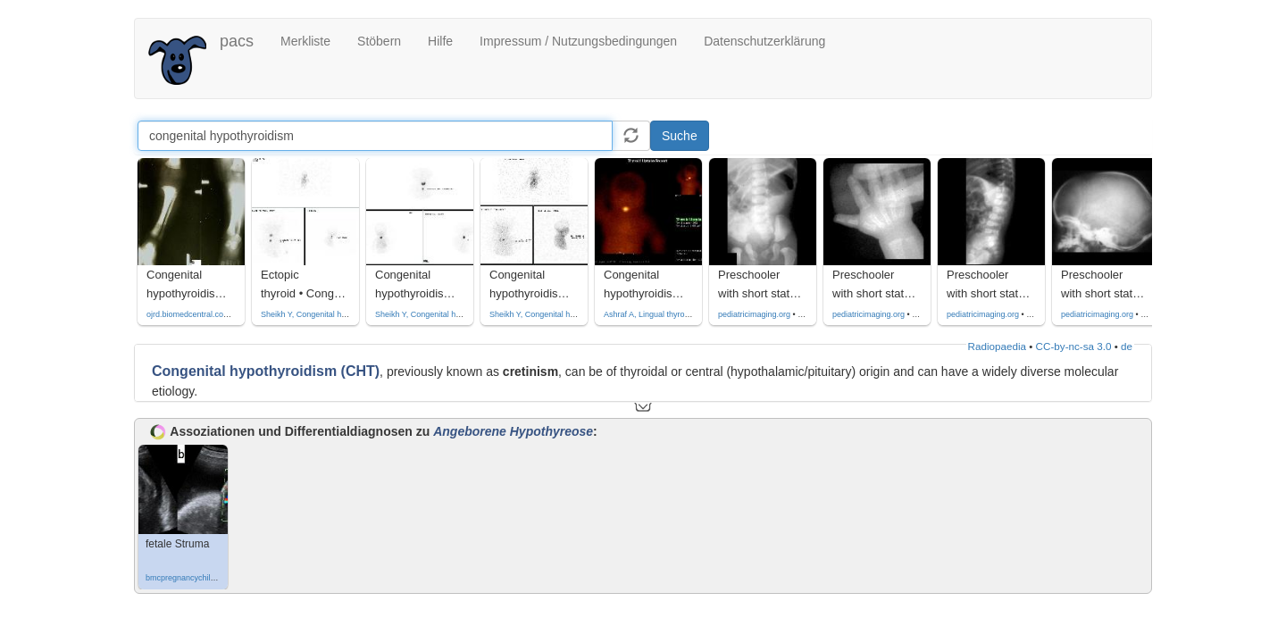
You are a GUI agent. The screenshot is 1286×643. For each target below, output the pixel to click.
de (1126, 346)
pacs (237, 41)
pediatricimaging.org (754, 314)
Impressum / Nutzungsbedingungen (578, 41)
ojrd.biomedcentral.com (188, 314)
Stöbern (379, 41)
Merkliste (305, 41)
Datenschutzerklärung (764, 41)
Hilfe (440, 41)
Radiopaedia (997, 346)
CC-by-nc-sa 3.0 (1074, 346)
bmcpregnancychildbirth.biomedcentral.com (223, 577)
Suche (679, 136)
